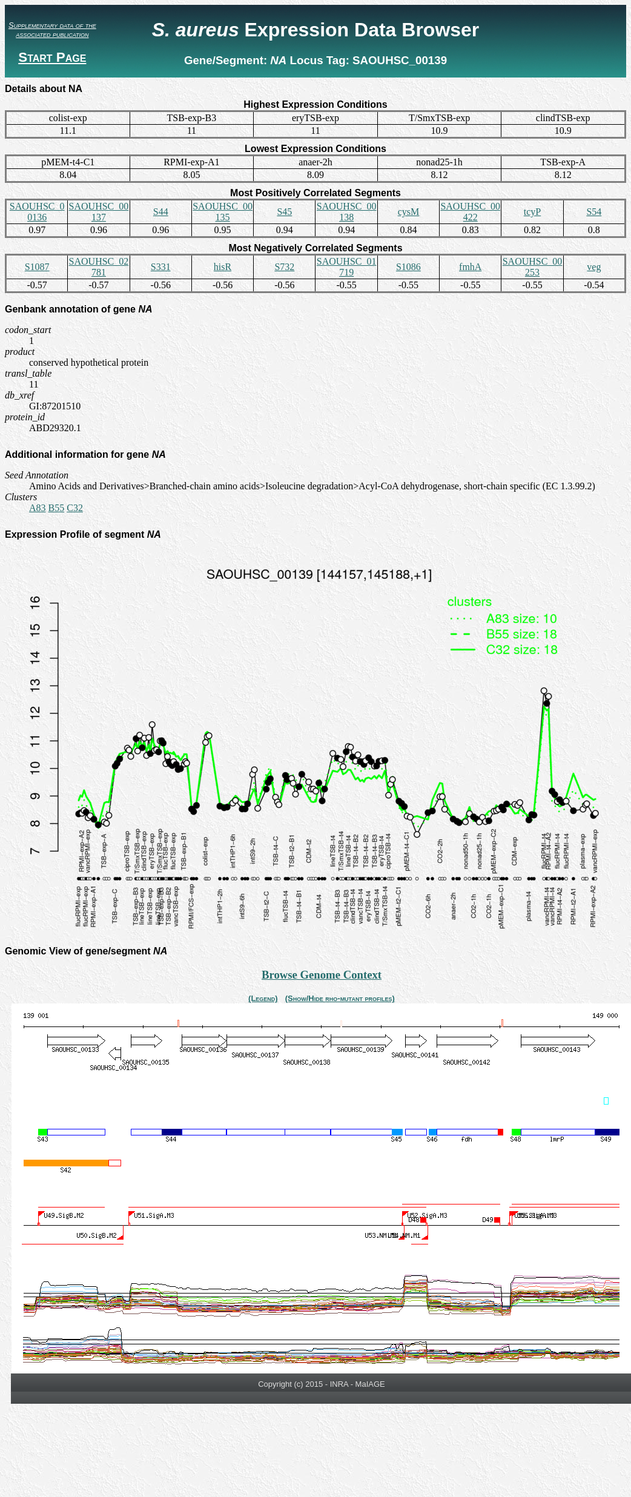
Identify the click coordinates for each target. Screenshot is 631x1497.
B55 (56, 508)
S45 (284, 212)
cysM (409, 212)
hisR (222, 267)
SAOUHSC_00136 (37, 211)
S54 (593, 212)
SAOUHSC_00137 (99, 211)
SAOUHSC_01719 (347, 266)
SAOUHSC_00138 (347, 211)
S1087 (37, 267)
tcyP (532, 212)
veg (594, 267)
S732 (284, 267)
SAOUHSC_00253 (533, 266)
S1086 (408, 267)
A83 (37, 508)
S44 (160, 212)
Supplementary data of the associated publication (52, 30)
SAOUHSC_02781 (99, 266)
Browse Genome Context (322, 974)
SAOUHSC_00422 (470, 211)
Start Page (52, 57)
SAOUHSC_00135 (223, 211)
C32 (75, 508)
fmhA (470, 267)
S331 (161, 267)
